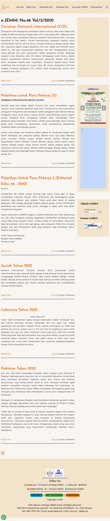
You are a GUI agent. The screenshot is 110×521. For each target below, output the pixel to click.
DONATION (72, 499)
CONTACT (36, 499)
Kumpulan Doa (63, 5)
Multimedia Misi (45, 5)
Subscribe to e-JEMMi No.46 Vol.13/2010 (3, 456)
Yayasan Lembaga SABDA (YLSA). (48, 508)
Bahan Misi (29, 5)
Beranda (18, 5)
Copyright (51, 503)
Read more (6, 84)
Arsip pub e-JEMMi (83, 5)
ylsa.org (73, 514)
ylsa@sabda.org (55, 514)
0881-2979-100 (33, 514)
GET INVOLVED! (54, 499)
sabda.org (83, 514)
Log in (54, 84)
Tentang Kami (20, 12)
